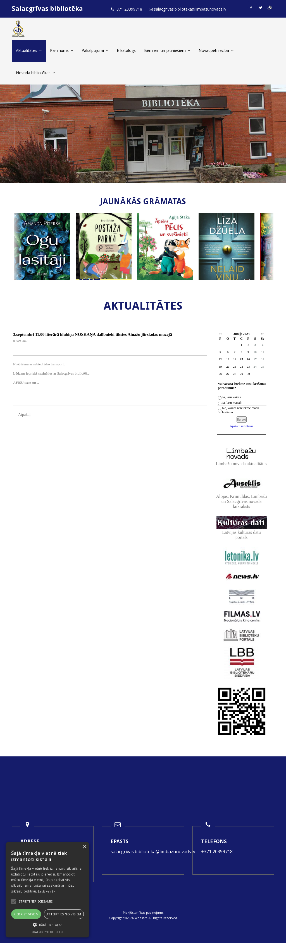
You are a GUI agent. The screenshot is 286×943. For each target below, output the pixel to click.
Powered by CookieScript (47, 932)
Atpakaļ (24, 415)
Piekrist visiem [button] (26, 914)
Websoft (141, 918)
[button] (47, 925)
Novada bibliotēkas (35, 72)
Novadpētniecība (216, 50)
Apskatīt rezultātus (241, 426)
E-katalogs (126, 50)
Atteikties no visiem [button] (63, 914)
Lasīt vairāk (47, 891)
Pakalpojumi (95, 50)
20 (227, 366)
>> (262, 334)
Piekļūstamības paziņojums (143, 912)
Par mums (61, 50)
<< (220, 334)
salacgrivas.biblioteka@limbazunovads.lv (153, 851)
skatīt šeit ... (32, 382)
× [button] (84, 847)
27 (227, 373)
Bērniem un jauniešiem (167, 50)
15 (241, 359)
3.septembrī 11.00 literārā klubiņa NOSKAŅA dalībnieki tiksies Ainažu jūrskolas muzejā (92, 334)
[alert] (47, 889)
